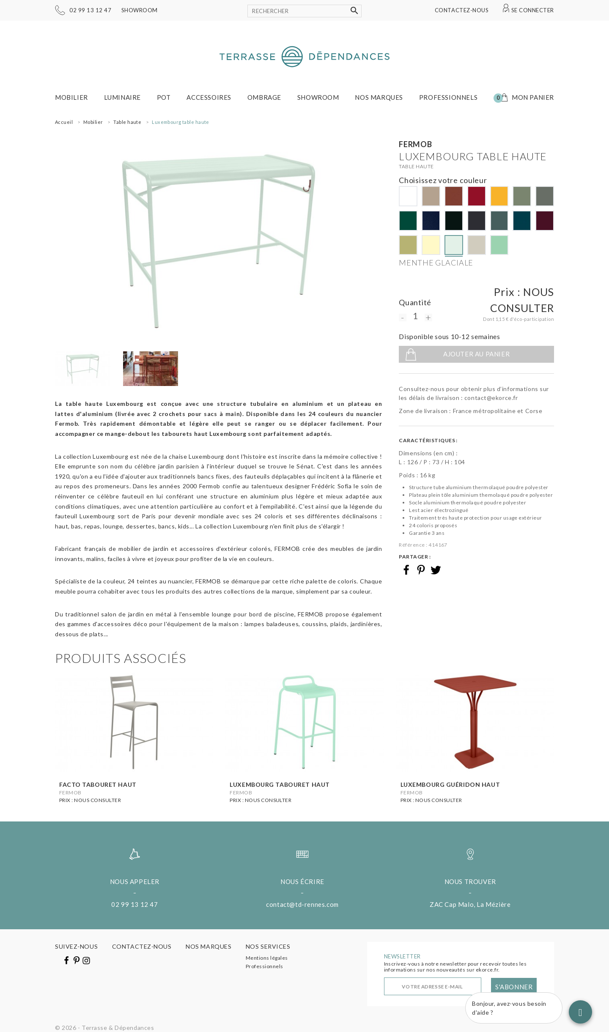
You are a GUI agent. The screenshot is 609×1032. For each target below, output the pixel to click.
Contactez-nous (461, 10)
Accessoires (209, 97)
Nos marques (379, 97)
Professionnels (448, 97)
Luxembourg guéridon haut (450, 784)
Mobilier (71, 97)
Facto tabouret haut (98, 784)
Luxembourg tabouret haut (279, 784)
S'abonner (513, 987)
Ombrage (264, 97)
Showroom (139, 10)
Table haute (416, 166)
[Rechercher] (304, 11)
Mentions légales (267, 958)
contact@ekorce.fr (491, 397)
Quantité (415, 302)
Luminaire (122, 97)
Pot (164, 97)
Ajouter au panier (476, 354)
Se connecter (532, 10)
